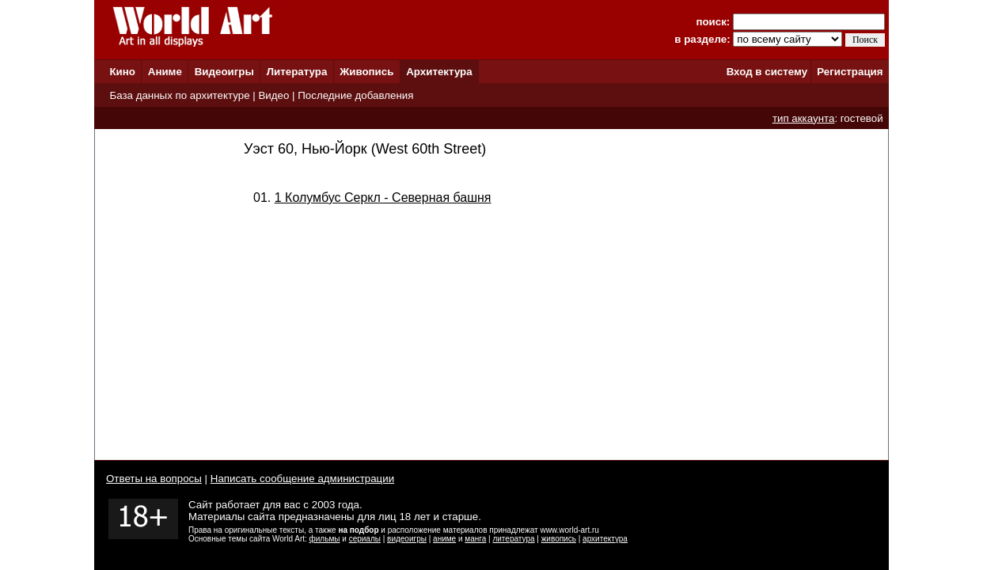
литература (513, 538)
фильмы (324, 538)
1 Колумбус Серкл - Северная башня (383, 197)
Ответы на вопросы (154, 478)
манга (475, 538)
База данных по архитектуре (179, 95)
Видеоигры (224, 72)
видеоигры (407, 538)
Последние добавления (355, 95)
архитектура (605, 538)
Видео (273, 95)
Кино (122, 72)
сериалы (365, 538)
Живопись (366, 72)
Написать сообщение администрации (302, 478)
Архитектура (439, 72)
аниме (444, 538)
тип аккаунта (803, 118)
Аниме (165, 72)
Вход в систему (767, 72)
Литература (297, 72)
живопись (558, 538)
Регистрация (849, 72)
